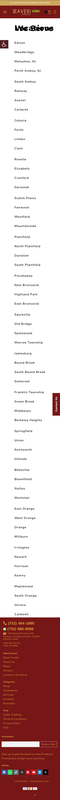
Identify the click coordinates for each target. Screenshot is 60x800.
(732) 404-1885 (18, 623)
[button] (4, 44)
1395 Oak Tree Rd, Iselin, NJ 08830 (11, 644)
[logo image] (26, 12)
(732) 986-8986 (18, 629)
